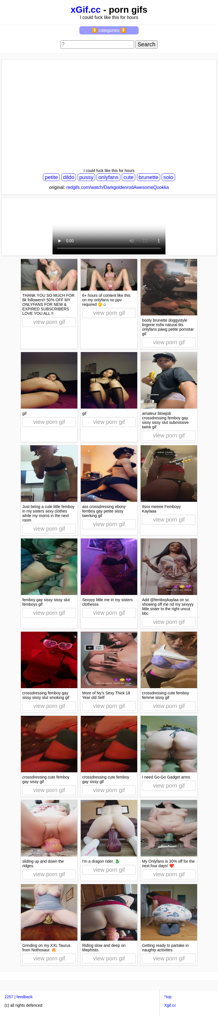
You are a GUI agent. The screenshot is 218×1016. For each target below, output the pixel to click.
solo (168, 177)
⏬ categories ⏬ (109, 30)
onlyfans (108, 177)
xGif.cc (86, 10)
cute (128, 177)
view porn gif (49, 322)
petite (51, 177)
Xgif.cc (170, 1005)
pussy (86, 177)
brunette (148, 177)
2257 (9, 997)
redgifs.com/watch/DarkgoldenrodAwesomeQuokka (117, 187)
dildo (69, 177)
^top (167, 997)
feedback (25, 997)
